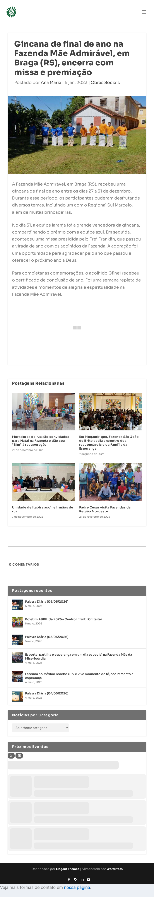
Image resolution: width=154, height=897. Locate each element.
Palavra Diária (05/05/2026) (46, 637)
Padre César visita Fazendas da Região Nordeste (105, 509)
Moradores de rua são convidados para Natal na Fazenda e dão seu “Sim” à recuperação (40, 441)
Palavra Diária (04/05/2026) (46, 693)
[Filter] (19, 756)
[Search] (11, 756)
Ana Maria (51, 82)
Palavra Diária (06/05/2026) (46, 602)
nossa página (77, 887)
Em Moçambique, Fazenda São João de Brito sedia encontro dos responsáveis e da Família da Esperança (109, 443)
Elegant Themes (67, 869)
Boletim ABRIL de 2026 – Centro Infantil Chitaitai (63, 619)
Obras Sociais (105, 82)
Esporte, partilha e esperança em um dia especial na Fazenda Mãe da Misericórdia (78, 656)
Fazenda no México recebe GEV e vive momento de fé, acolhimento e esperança (79, 676)
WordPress (115, 869)
